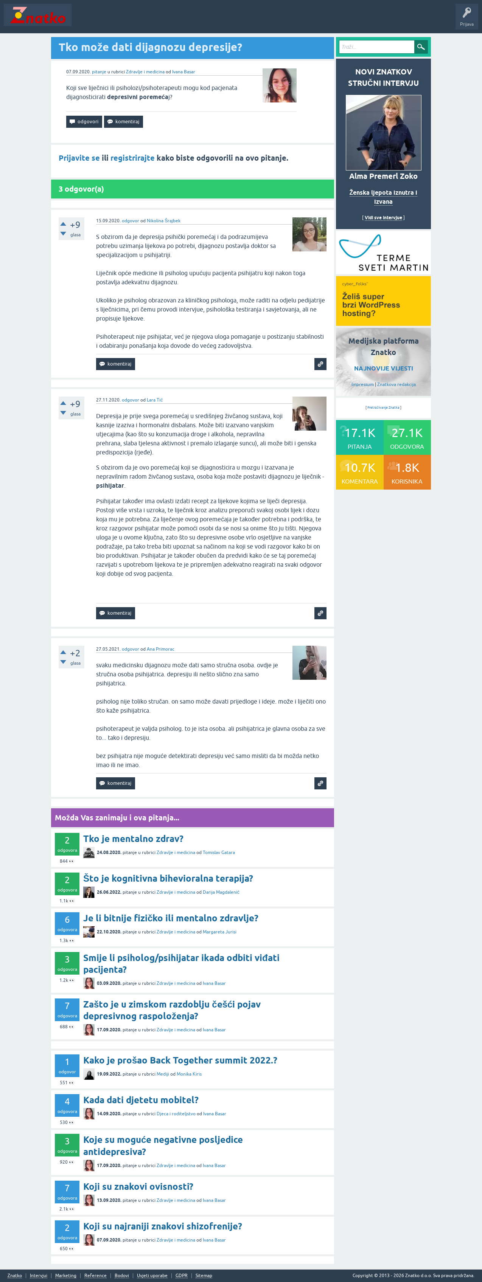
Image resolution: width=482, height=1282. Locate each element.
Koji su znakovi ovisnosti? (138, 1186)
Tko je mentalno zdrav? (133, 838)
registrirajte (132, 158)
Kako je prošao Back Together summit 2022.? (180, 1060)
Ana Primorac (160, 649)
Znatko (15, 1275)
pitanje (99, 71)
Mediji (163, 1074)
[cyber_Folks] (383, 271)
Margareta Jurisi (219, 932)
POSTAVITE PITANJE (186, 20)
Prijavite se (79, 158)
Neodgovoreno (116, 20)
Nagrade (267, 20)
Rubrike (148, 20)
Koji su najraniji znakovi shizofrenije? (162, 1226)
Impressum (362, 384)
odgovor (130, 220)
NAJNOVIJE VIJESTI (383, 368)
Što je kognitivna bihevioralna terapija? (168, 878)
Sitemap (204, 1275)
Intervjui (38, 1275)
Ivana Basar (183, 71)
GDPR (182, 1275)
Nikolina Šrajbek (163, 220)
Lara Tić (155, 400)
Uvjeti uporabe (152, 1275)
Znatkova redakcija (396, 384)
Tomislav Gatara (219, 852)
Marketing (65, 1275)
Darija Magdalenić (221, 892)
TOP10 (243, 20)
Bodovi (122, 1275)
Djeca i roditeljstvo (176, 1113)
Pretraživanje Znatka (383, 407)
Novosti (84, 20)
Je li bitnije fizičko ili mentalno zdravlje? (170, 918)
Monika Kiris (189, 1074)
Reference (95, 1275)
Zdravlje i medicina (145, 71)
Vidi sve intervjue (383, 217)
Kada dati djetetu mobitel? (141, 1099)
